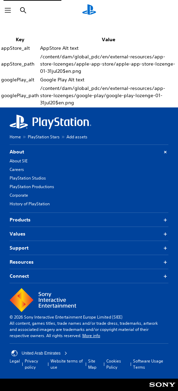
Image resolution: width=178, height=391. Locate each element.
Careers (17, 169)
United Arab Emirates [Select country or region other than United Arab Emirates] (39, 353)
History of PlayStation (30, 204)
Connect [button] (89, 276)
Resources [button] (89, 262)
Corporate (19, 195)
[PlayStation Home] (89, 10)
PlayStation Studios (28, 178)
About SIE (18, 161)
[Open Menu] (7, 10)
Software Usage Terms (148, 364)
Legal (15, 361)
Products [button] (89, 220)
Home (15, 137)
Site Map (92, 364)
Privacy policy (31, 364)
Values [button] (89, 234)
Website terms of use (66, 364)
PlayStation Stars (44, 137)
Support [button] (89, 248)
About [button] (89, 152)
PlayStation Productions (32, 186)
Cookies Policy (113, 364)
